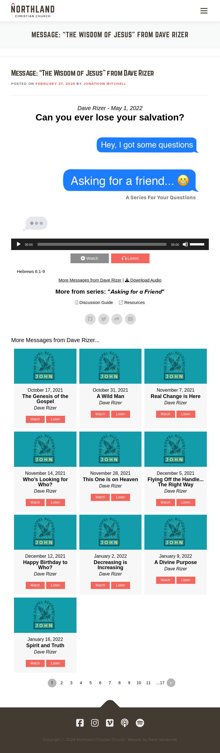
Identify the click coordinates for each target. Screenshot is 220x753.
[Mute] (185, 244)
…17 (160, 682)
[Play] (18, 244)
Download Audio (145, 280)
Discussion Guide (96, 302)
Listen (133, 258)
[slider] (102, 244)
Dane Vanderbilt (162, 739)
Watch (92, 258)
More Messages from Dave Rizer (90, 280)
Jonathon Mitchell (104, 84)
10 (139, 682)
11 (148, 682)
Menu (203, 10)
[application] (110, 244)
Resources (134, 302)
